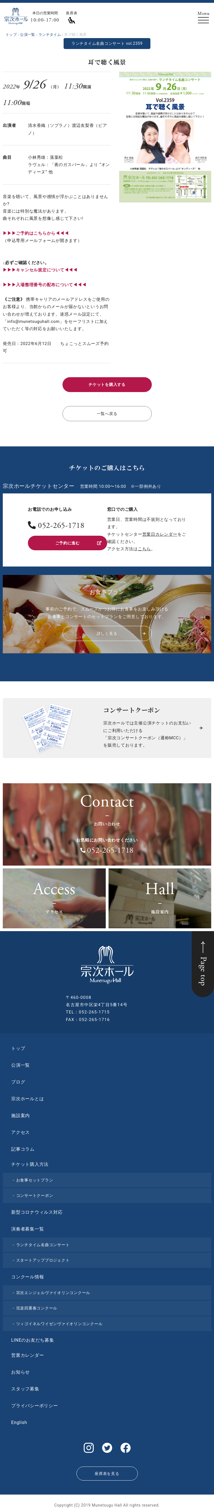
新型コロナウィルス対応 (36, 1210)
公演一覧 (20, 1063)
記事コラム (23, 1147)
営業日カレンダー (159, 532)
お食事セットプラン (34, 1178)
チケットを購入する (107, 383)
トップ (18, 1046)
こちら (144, 546)
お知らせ (20, 1370)
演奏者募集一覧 (27, 1226)
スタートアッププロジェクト (43, 1258)
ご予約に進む (78, 540)
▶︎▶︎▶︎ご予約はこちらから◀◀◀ (36, 233)
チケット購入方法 (30, 1162)
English (19, 1420)
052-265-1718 (61, 524)
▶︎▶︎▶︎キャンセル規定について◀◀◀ (40, 269)
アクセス (20, 1130)
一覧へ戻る (107, 411)
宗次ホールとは (27, 1096)
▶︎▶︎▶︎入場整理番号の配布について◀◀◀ (44, 284)
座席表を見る (107, 1468)
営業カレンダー (27, 1353)
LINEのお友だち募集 (32, 1338)
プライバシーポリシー (34, 1403)
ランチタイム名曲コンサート (43, 1242)
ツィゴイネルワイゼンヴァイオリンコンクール (59, 1321)
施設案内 (20, 1113)
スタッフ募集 (25, 1387)
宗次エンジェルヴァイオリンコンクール (53, 1290)
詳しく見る (121, 631)
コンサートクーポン (34, 1193)
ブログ (18, 1079)
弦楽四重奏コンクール (36, 1306)
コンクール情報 (27, 1274)
